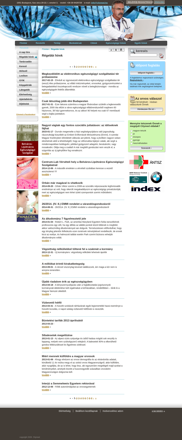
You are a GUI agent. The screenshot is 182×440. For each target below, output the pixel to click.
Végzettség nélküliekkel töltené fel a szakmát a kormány (77, 249)
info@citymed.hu (99, 3)
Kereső (23, 66)
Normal (110, 49)
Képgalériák (25, 85)
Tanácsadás (25, 61)
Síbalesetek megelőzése (57, 335)
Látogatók (24, 90)
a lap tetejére (157, 411)
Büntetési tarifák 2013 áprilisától (62, 320)
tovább (45, 93)
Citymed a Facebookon (25, 114)
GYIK (22, 80)
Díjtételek (24, 104)
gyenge (135, 140)
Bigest (122, 49)
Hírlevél (23, 71)
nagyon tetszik (138, 130)
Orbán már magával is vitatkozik (62, 182)
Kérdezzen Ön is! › (146, 109)
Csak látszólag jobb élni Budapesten (65, 101)
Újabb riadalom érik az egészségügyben (67, 281)
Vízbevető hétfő (52, 302)
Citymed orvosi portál (31, 23)
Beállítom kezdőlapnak (87, 411)
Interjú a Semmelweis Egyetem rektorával (68, 383)
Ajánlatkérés (25, 99)
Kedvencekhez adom (113, 411)
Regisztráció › (136, 80)
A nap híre (24, 52)
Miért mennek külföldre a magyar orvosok (68, 356)
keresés (142, 51)
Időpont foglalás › (146, 73)
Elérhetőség (25, 94)
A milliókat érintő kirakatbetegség (63, 263)
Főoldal (45, 49)
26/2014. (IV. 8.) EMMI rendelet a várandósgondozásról (76, 203)
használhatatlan (138, 143)
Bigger (116, 49)
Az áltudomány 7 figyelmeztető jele (64, 218)
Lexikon (23, 75)
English (159, 2)
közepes (135, 137)
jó (132, 134)
